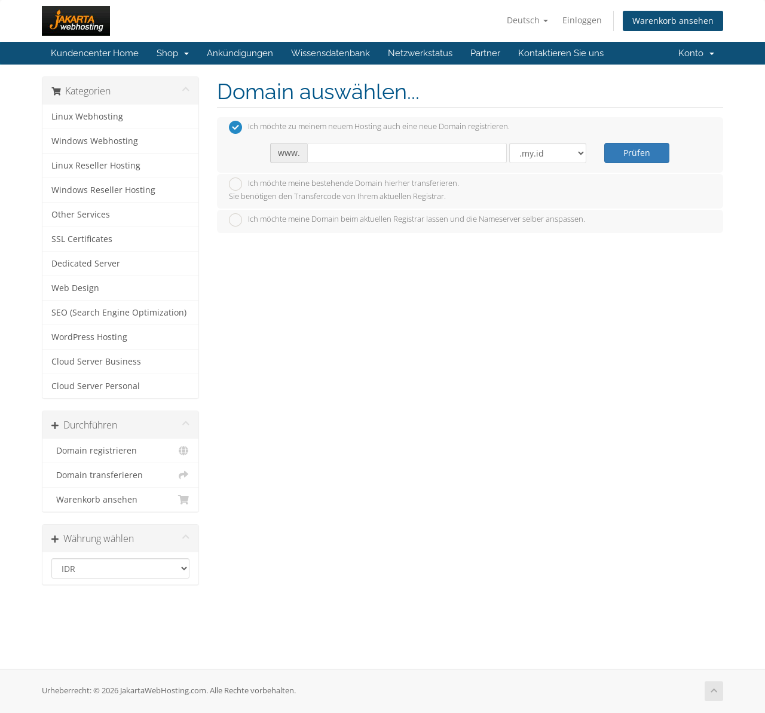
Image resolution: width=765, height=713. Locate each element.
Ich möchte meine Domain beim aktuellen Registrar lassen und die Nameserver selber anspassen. (407, 220)
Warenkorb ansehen (673, 20)
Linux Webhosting (87, 116)
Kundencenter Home (95, 53)
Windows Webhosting (94, 141)
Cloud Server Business (96, 361)
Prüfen (636, 152)
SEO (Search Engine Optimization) (118, 312)
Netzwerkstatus (420, 53)
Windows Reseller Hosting (103, 190)
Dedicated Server (85, 263)
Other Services (80, 214)
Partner (485, 53)
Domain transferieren (120, 475)
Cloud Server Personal (95, 386)
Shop (173, 53)
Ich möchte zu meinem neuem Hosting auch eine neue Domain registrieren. (369, 127)
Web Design (75, 288)
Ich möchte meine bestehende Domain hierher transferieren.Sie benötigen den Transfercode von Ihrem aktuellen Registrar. (344, 189)
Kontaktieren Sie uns (561, 53)
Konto (696, 53)
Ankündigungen (240, 53)
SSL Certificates (81, 239)
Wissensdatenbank (330, 53)
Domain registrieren (120, 450)
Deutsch (527, 20)
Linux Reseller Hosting (95, 165)
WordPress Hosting (89, 337)
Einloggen (582, 20)
